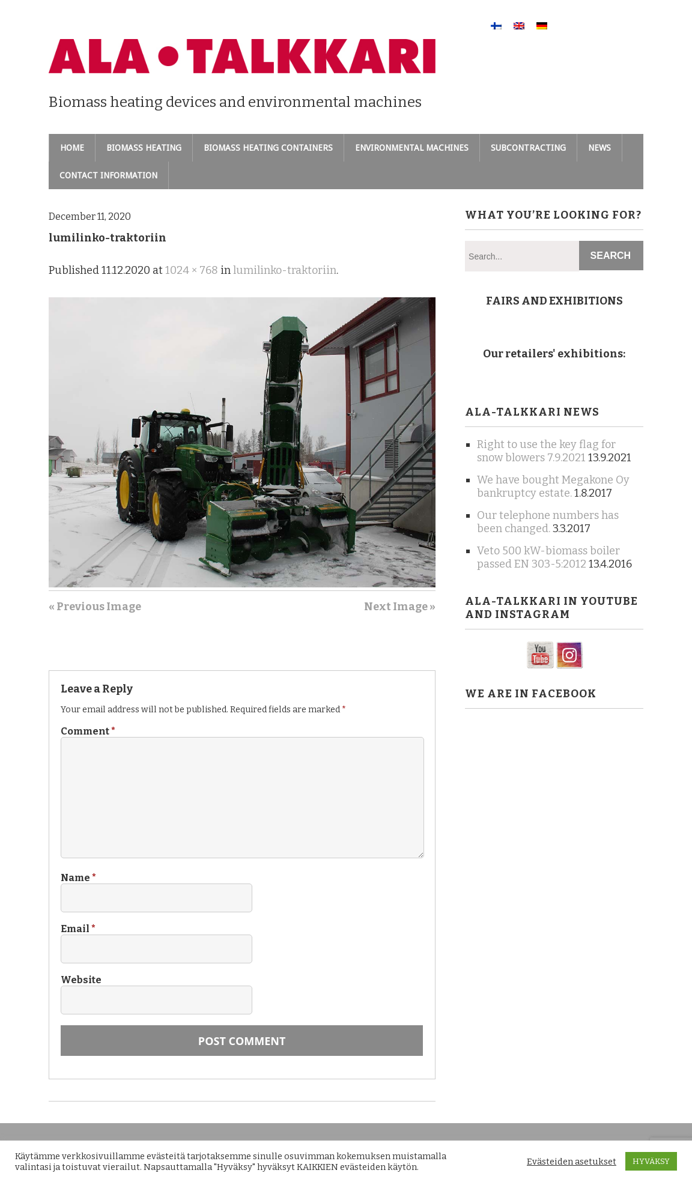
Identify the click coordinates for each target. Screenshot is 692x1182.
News (599, 148)
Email (78, 929)
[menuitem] (496, 25)
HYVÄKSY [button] (651, 1161)
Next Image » (400, 606)
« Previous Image (95, 606)
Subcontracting (528, 148)
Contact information (108, 175)
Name (78, 877)
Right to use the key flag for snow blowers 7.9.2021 (546, 451)
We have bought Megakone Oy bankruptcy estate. (553, 486)
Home (72, 148)
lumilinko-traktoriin (284, 270)
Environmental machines (412, 148)
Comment (88, 731)
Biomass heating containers (268, 148)
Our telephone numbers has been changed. (548, 522)
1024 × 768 (191, 270)
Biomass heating (143, 148)
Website (81, 980)
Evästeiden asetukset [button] (571, 1161)
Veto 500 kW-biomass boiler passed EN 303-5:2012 (548, 557)
